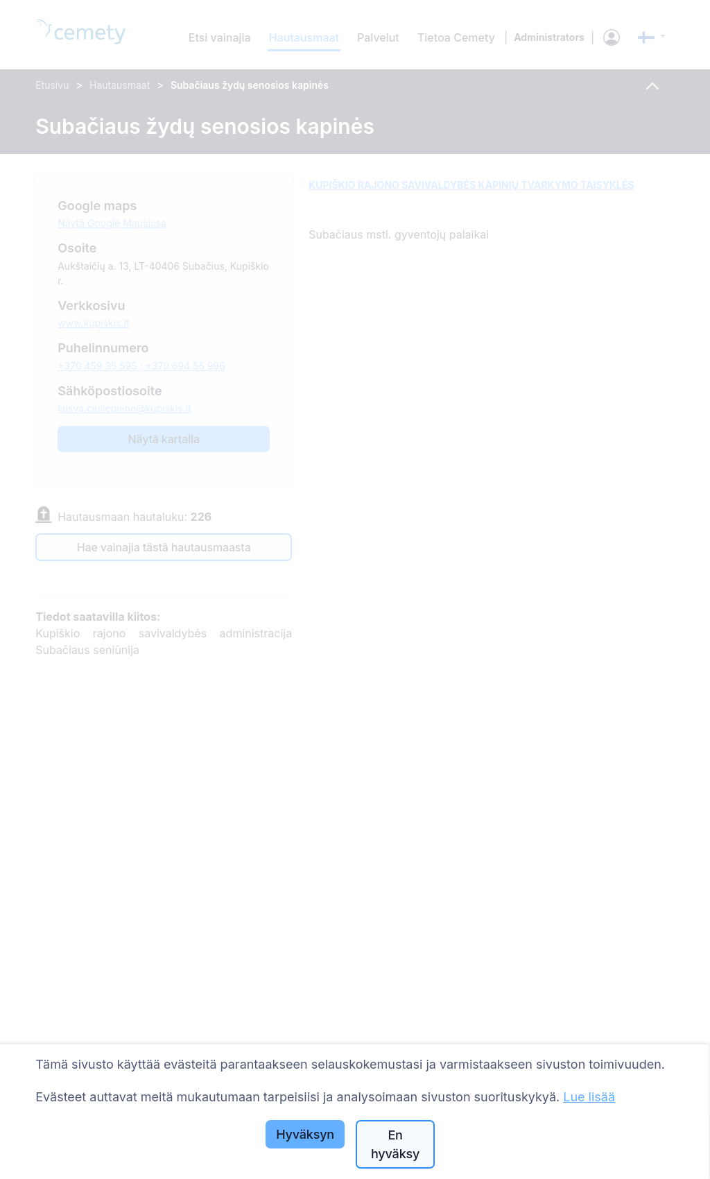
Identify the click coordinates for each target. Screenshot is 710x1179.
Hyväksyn (305, 1134)
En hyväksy (395, 1144)
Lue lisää (589, 1097)
